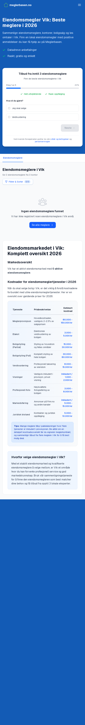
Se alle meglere (42, 225)
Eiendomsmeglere (12, 157)
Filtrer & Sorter (17, 181)
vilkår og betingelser (60, 139)
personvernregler (42, 141)
